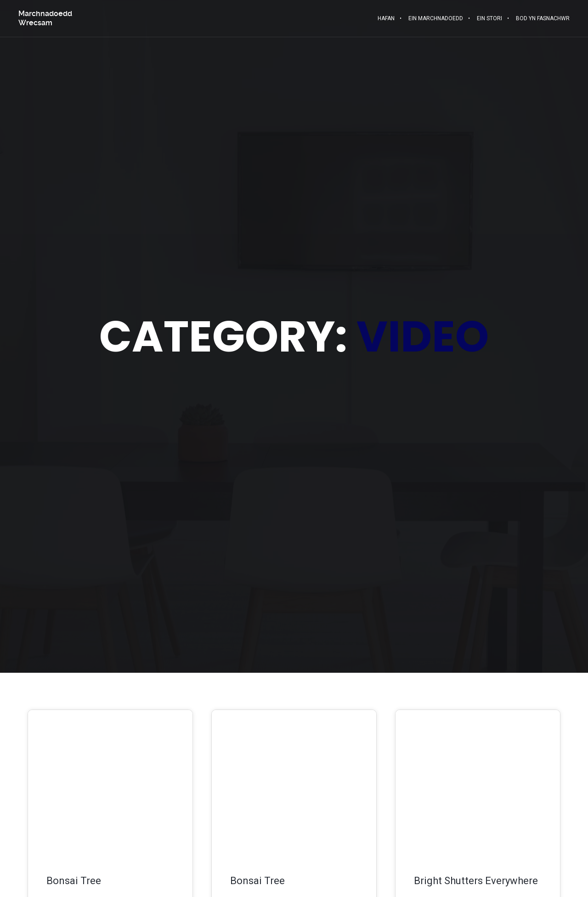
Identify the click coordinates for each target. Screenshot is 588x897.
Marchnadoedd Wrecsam (45, 18)
